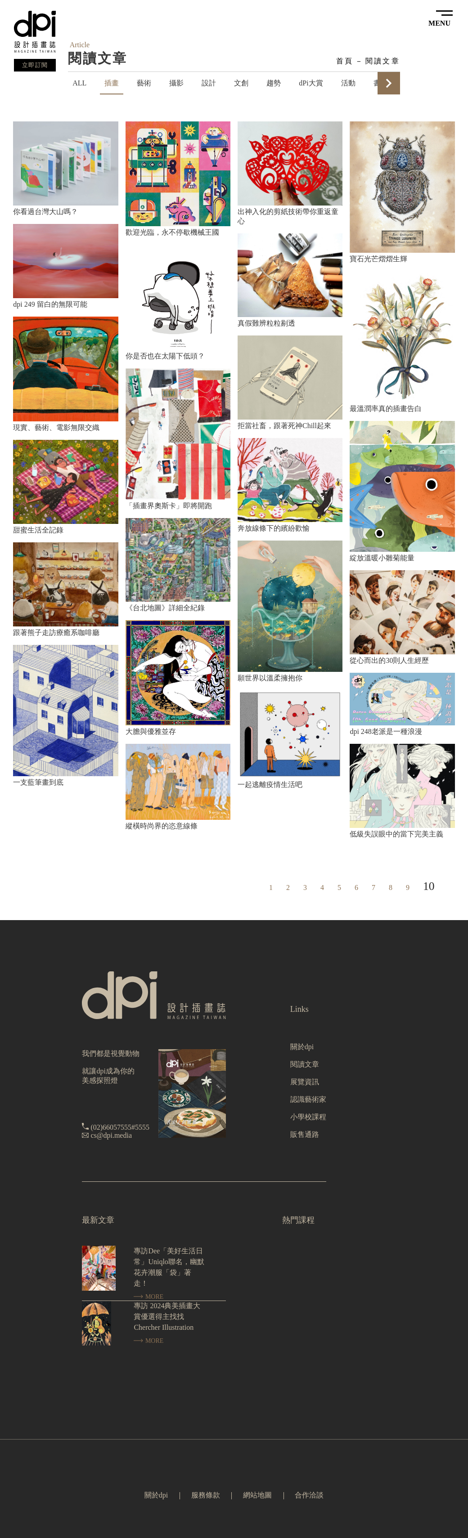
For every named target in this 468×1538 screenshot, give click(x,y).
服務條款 (205, 1495)
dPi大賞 (311, 83)
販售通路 (304, 1134)
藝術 (144, 83)
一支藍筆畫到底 (38, 782)
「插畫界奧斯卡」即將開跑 (169, 506)
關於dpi (302, 1047)
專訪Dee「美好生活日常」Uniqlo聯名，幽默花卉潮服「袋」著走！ (169, 1267)
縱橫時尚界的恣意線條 (162, 826)
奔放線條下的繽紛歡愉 (274, 528)
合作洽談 (309, 1495)
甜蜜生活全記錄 (38, 530)
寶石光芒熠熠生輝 (378, 259)
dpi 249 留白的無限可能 (50, 304)
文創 (241, 83)
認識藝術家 (308, 1099)
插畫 (111, 83)
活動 (348, 83)
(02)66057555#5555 (119, 1127)
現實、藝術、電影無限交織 (56, 427)
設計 (209, 83)
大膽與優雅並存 (151, 731)
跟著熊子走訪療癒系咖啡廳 (56, 632)
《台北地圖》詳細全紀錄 (165, 608)
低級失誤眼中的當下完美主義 (396, 834)
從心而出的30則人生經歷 (389, 660)
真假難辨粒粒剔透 (266, 323)
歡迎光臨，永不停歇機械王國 (172, 232)
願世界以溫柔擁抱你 (270, 678)
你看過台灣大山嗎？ (45, 211)
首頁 (344, 61)
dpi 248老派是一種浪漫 (386, 731)
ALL (79, 83)
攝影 (176, 83)
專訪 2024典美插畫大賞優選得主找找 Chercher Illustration (167, 1316)
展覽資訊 (304, 1082)
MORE (148, 1296)
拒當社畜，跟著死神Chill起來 (284, 425)
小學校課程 (308, 1117)
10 (429, 886)
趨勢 (273, 83)
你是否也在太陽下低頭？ (165, 356)
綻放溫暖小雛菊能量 (382, 558)
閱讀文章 (382, 61)
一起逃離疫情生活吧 (270, 784)
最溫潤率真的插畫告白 (386, 408)
